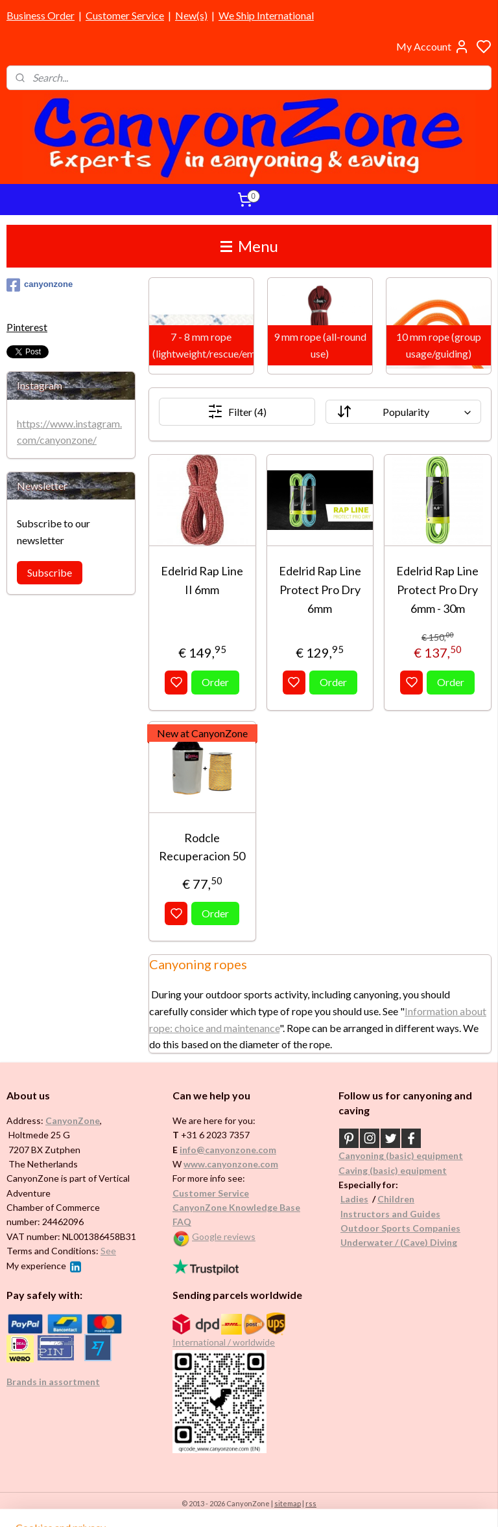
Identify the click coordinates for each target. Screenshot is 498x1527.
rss (310, 1503)
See (108, 1250)
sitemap (287, 1503)
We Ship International (266, 15)
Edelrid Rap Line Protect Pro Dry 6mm (320, 589)
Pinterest (26, 327)
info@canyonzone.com (228, 1149)
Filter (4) (237, 411)
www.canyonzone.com (231, 1163)
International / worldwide (223, 1342)
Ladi (349, 1198)
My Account (432, 46)
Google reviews (223, 1236)
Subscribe (49, 572)
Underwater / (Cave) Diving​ (398, 1242)
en (409, 1198)
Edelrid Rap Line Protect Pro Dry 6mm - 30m (438, 589)
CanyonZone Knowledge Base (236, 1207)
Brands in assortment (53, 1381)
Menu (249, 245)
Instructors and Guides (390, 1213)
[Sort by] (403, 411)
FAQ (181, 1221)
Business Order (40, 15)
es (363, 1198)
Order (216, 682)
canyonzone (39, 285)
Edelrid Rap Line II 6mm (202, 580)
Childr (390, 1198)
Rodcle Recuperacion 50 (203, 846)
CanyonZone (72, 1120)
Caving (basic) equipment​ (392, 1170)
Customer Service (125, 15)
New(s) (191, 15)
